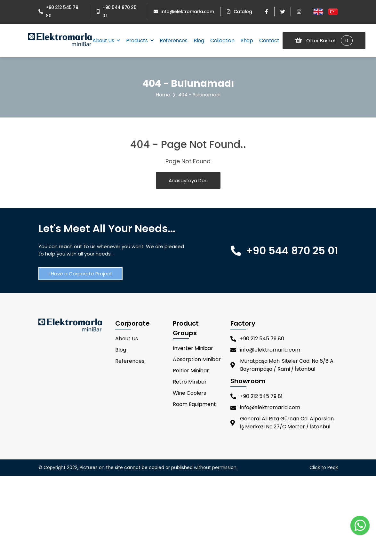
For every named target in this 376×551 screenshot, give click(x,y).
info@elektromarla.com (184, 11)
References (173, 40)
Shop (247, 40)
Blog (199, 40)
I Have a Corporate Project (80, 273)
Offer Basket (324, 40)
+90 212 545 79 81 (256, 396)
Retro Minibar (190, 381)
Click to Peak (323, 467)
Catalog (239, 11)
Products (139, 40)
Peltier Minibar (191, 370)
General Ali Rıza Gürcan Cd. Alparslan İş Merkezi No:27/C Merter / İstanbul (282, 422)
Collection (222, 40)
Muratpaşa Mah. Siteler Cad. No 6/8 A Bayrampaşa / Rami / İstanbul (281, 365)
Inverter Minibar (193, 348)
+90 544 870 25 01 (117, 11)
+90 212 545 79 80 (58, 11)
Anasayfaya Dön (188, 180)
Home (163, 94)
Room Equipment (194, 404)
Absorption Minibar (197, 359)
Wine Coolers (189, 393)
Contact (269, 40)
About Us (106, 40)
